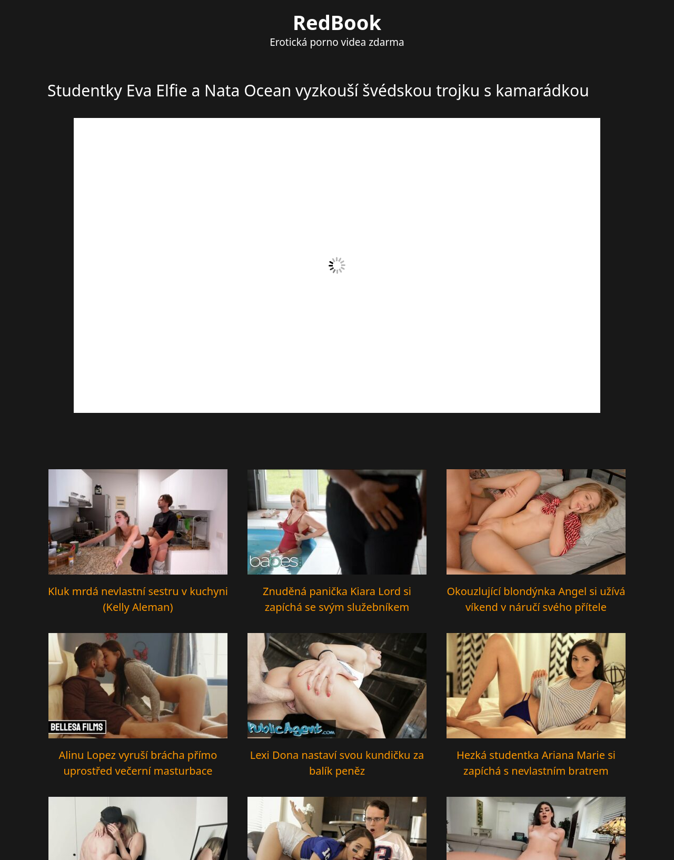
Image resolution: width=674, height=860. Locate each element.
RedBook (337, 22)
